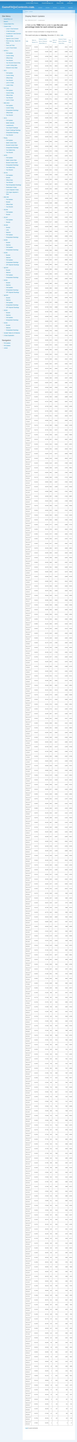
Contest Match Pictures (32, 3)
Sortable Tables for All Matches (12, 333)
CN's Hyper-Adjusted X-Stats (12, 193)
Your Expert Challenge (12, 127)
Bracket (8, 177)
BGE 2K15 (6, 103)
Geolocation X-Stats (11, 187)
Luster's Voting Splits (11, 65)
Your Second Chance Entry (13, 63)
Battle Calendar (10, 123)
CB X (5, 70)
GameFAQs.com (8, 19)
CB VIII (6, 172)
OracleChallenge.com (47, 3)
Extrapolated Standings (12, 110)
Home (26, 11)
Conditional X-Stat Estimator (13, 33)
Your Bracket (9, 60)
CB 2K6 (6, 225)
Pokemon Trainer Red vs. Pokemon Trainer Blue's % (43, 41)
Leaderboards (9, 125)
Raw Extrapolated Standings (13, 185)
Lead (50, 41)
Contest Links (7, 26)
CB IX (5, 118)
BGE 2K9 (6, 197)
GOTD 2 (6, 50)
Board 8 (6, 21)
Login (26, 1428)
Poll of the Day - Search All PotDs (13, 42)
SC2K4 (47, 7)
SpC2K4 (62, 7)
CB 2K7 (6, 217)
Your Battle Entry (10, 150)
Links (7, 230)
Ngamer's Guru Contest (12, 38)
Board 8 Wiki (60, 3)
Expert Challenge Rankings (13, 130)
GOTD (5, 155)
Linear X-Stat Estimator (12, 28)
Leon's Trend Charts (11, 48)
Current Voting (10, 55)
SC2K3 (40, 7)
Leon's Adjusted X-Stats (12, 189)
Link (62, 35)
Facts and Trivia (10, 45)
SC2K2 (33, 7)
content (6, 348)
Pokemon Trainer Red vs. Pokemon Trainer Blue (62, 41)
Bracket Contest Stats (12, 145)
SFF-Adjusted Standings (12, 265)
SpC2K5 (70, 7)
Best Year (6, 88)
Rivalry (5, 138)
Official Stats (9, 58)
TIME (27, 41)
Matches (8, 232)
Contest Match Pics (9, 24)
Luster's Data (9, 85)
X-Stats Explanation (9, 335)
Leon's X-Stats (10, 82)
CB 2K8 (6, 209)
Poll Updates (9, 53)
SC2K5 (55, 7)
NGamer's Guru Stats (11, 67)
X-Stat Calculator (10, 31)
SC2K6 (6, 240)
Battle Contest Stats (11, 142)
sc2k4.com (70, 3)
